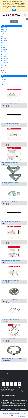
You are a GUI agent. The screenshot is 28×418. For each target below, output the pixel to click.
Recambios (3, 56)
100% (3, 77)
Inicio (2, 380)
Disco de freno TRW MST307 (8, 339)
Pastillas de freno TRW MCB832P (9, 143)
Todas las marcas (6, 75)
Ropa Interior (5, 62)
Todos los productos (5, 25)
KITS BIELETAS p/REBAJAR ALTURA (10, 182)
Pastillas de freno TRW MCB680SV (10, 241)
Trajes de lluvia (4, 64)
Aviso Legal (23, 413)
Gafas (2, 42)
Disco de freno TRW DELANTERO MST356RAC (12, 358)
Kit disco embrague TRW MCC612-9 (10, 299)
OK (14, 9)
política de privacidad (19, 3)
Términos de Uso (6, 413)
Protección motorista (6, 54)
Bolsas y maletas (6, 35)
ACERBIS (4, 79)
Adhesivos (3, 33)
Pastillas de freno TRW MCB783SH (10, 162)
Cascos (4, 38)
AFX (3, 83)
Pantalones (4, 53)
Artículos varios (4, 29)
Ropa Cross (4, 60)
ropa (2, 67)
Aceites (4, 31)
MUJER (3, 47)
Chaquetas (4, 40)
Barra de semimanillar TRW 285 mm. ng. (11, 221)
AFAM (3, 81)
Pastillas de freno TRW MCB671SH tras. (11, 260)
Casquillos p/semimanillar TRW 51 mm (11, 201)
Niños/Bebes (4, 49)
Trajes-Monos (5, 65)
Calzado (4, 36)
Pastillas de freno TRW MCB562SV (10, 104)
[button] (14, 21)
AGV (3, 84)
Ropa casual (5, 58)
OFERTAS (3, 51)
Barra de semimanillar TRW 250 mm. (10, 123)
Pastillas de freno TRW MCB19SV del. (10, 280)
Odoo (12, 415)
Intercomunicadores (5, 45)
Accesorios (4, 27)
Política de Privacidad (15, 413)
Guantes (4, 44)
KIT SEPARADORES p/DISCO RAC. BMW (11, 319)
